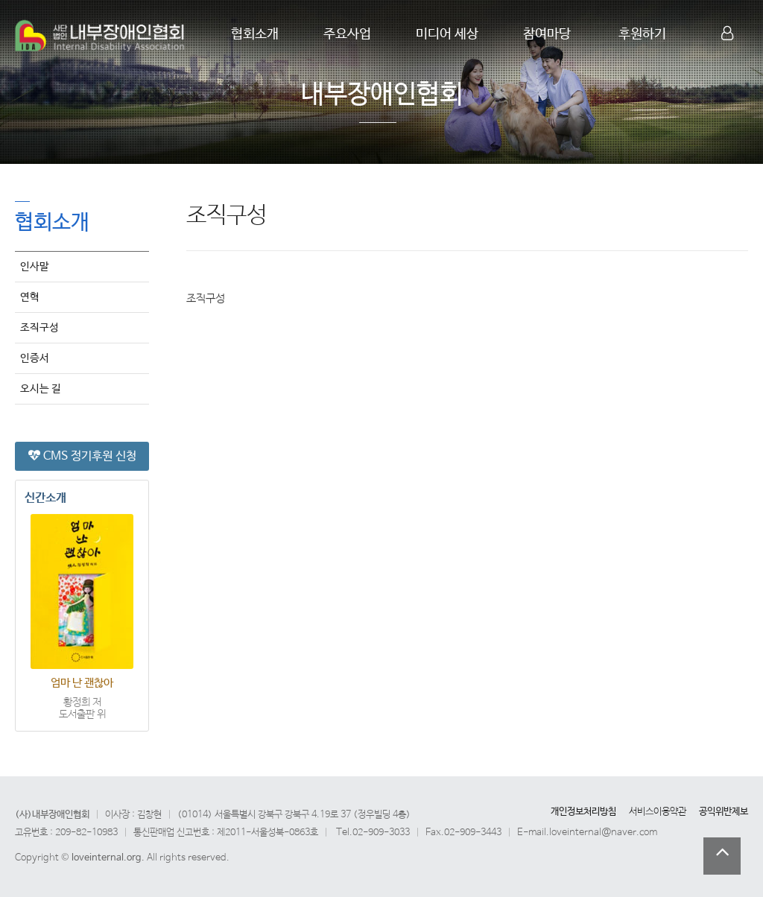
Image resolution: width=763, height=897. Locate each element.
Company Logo (100, 36)
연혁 (29, 296)
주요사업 (347, 34)
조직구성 (39, 327)
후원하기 (642, 34)
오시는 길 (40, 388)
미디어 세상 (447, 34)
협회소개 (255, 34)
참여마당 (547, 34)
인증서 (34, 358)
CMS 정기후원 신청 (82, 455)
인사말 (34, 266)
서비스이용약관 (657, 811)
